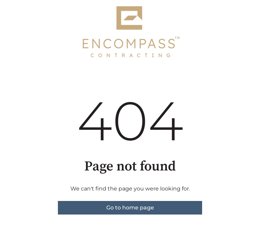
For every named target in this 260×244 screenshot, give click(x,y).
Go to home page (130, 207)
